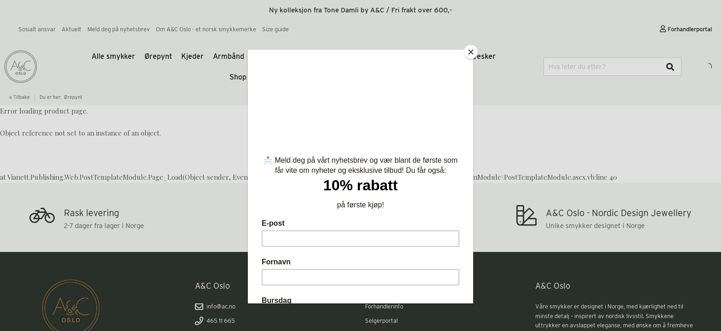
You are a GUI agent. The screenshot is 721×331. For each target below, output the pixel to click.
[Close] (471, 52)
